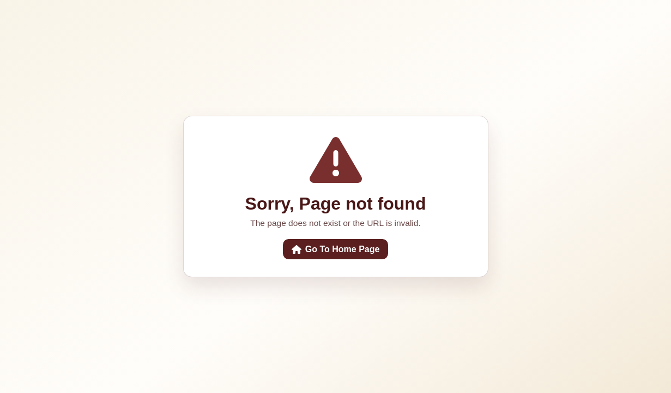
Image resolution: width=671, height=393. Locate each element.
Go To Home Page (336, 249)
